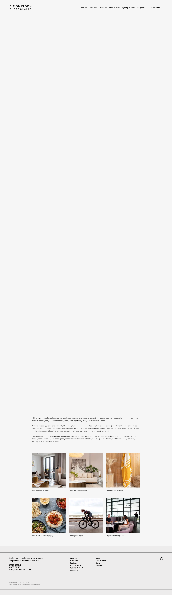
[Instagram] (161, 558)
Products (73, 563)
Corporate (74, 570)
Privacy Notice (12, 584)
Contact (99, 565)
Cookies (19, 584)
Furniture (74, 561)
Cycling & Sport (76, 568)
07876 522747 (15, 565)
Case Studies (101, 561)
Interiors (73, 558)
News (98, 563)
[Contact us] (156, 7)
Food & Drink (75, 565)
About (98, 558)
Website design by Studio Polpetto (31, 584)
